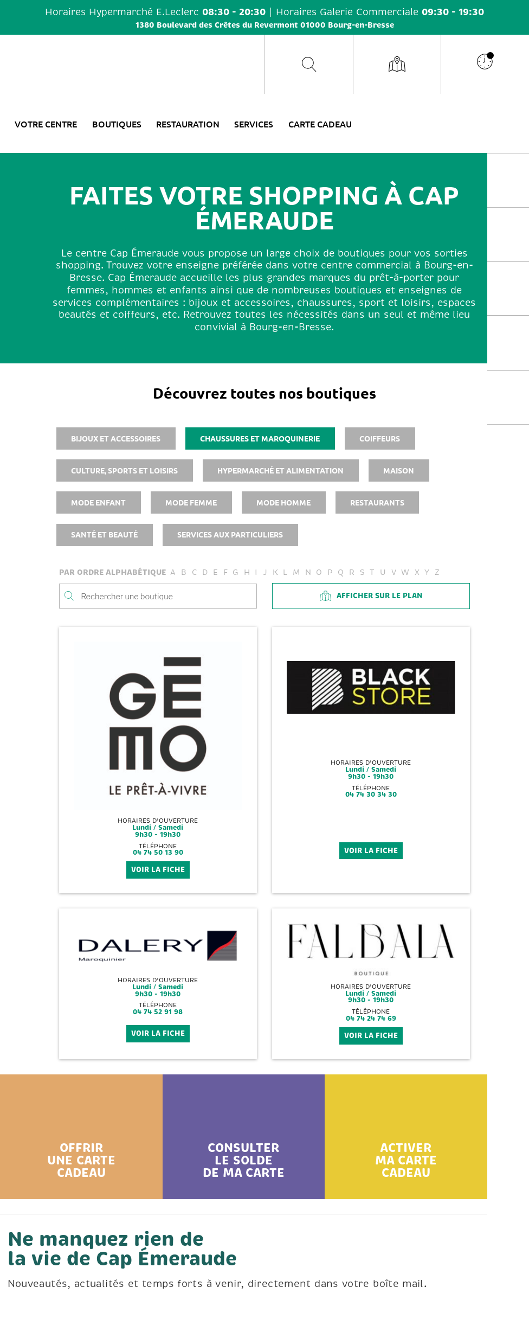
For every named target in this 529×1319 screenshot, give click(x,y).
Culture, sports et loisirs (124, 470)
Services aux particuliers (230, 534)
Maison (398, 470)
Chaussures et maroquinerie (260, 438)
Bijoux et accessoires (115, 438)
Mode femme (191, 502)
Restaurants (377, 502)
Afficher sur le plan (371, 596)
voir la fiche (158, 869)
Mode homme (283, 502)
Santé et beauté (104, 534)
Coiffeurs (379, 438)
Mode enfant (98, 502)
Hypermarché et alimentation (280, 470)
